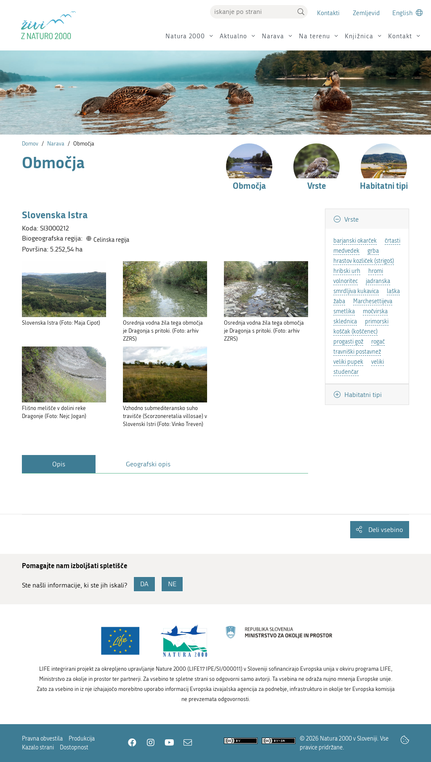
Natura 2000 (185, 36)
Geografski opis (148, 464)
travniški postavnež (357, 351)
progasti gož (348, 341)
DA (144, 584)
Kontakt (400, 36)
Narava (273, 36)
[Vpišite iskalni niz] (252, 12)
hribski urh (346, 271)
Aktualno (233, 36)
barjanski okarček (355, 240)
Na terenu (314, 36)
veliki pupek (348, 361)
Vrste (351, 219)
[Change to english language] (407, 13)
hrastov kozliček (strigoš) (363, 261)
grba (373, 250)
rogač (378, 341)
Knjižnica (359, 36)
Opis (58, 464)
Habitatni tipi (362, 395)
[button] (301, 12)
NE (172, 584)
